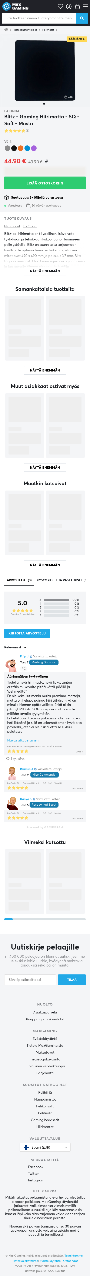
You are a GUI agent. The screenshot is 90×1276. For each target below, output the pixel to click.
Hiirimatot (48, 30)
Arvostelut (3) (19, 580)
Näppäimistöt (45, 1099)
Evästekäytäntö (45, 1038)
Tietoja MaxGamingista (45, 1045)
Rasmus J (26, 769)
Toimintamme (73, 1255)
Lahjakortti (45, 1073)
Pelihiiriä (45, 1092)
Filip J (24, 656)
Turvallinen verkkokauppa (45, 1066)
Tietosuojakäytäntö (45, 1059)
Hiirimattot (45, 1127)
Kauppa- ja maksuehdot (45, 1019)
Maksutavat (45, 1052)
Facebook (35, 1167)
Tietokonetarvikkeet (25, 30)
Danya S (25, 799)
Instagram (36, 1180)
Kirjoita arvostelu (27, 633)
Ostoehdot (70, 1260)
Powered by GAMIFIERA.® (45, 827)
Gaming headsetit (45, 1120)
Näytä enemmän (45, 370)
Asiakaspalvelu (45, 1012)
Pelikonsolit (45, 1106)
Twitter (33, 1173)
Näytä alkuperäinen (23, 740)
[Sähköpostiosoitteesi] (30, 979)
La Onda (11, 111)
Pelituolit (45, 1113)
